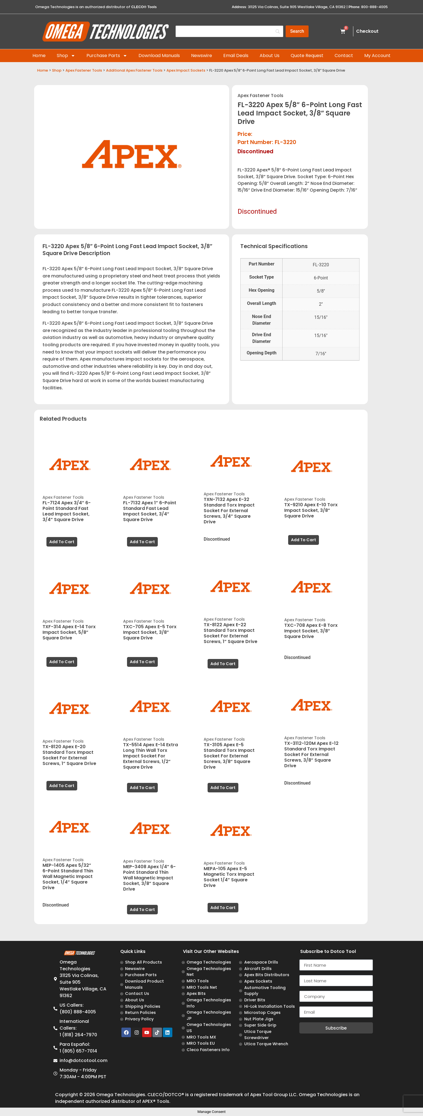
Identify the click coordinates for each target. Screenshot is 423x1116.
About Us (269, 55)
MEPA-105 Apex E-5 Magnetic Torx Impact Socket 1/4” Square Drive (229, 877)
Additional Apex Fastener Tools (134, 70)
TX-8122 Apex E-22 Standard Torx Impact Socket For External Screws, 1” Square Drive (230, 633)
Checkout (367, 31)
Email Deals (235, 55)
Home (39, 55)
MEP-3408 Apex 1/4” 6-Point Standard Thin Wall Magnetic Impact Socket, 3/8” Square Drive (149, 877)
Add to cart (61, 542)
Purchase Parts (106, 56)
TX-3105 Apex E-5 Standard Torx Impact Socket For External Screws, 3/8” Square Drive (229, 755)
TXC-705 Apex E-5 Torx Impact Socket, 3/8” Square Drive (150, 632)
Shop (66, 56)
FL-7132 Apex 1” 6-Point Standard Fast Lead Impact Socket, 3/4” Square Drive (149, 511)
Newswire (201, 55)
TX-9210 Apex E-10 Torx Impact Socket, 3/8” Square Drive (311, 510)
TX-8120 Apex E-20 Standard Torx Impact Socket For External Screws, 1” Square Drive (69, 755)
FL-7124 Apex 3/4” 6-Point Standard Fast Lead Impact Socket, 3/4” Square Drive (67, 511)
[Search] (297, 31)
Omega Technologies (120, 1094)
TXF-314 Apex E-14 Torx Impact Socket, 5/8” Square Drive (69, 632)
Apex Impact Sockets (185, 70)
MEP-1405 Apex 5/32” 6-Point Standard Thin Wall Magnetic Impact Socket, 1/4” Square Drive (68, 876)
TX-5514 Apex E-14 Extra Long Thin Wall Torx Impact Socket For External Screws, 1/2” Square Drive (150, 755)
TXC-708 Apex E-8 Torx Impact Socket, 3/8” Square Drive (311, 631)
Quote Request (307, 55)
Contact (344, 55)
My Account (377, 55)
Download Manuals (159, 55)
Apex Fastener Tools (83, 70)
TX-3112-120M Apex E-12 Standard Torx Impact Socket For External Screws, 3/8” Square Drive (311, 754)
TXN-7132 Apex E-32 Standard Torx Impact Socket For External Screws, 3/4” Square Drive (229, 510)
